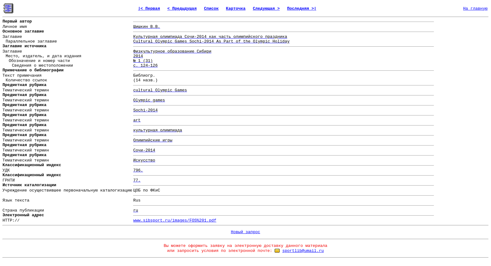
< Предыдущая (182, 8)
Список (211, 8)
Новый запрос (245, 232)
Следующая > (266, 8)
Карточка (236, 8)
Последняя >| (302, 8)
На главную (475, 8)
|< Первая (149, 8)
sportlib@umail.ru (303, 250)
